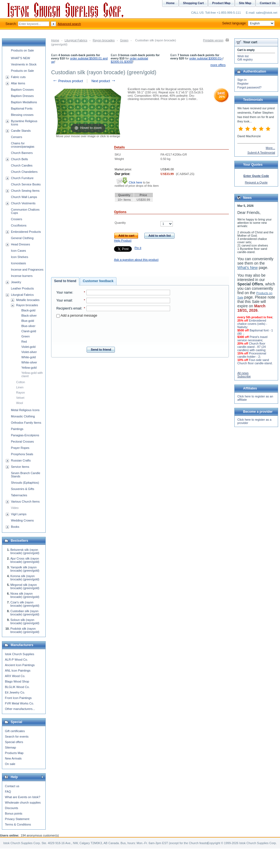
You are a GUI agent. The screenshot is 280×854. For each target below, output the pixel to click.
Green (124, 40)
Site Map (245, 3)
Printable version (213, 40)
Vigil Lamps (19, 514)
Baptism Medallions (24, 102)
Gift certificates (15, 731)
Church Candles (22, 165)
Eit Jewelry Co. (15, 692)
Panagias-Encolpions (25, 435)
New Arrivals (13, 758)
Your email (64, 300)
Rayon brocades (104, 40)
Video (15, 507)
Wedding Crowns (22, 520)
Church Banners (22, 152)
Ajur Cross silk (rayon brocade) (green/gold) (24, 560)
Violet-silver (29, 352)
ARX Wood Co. (15, 676)
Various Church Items (25, 501)
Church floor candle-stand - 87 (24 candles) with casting (251, 347)
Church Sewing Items (25, 190)
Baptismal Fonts (22, 108)
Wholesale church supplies (23, 802)
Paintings (17, 429)
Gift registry (245, 59)
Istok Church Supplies (19, 654)
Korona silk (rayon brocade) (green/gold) (24, 577)
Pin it (138, 248)
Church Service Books (26, 184)
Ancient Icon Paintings (20, 665)
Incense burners (22, 275)
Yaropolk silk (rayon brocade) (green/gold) (24, 569)
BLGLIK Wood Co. (17, 687)
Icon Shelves (19, 257)
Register (243, 83)
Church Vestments (23, 203)
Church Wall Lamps (24, 197)
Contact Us (268, 3)
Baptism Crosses (22, 89)
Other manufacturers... (20, 708)
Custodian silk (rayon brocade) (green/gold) (24, 612)
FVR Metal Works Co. (19, 703)
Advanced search (69, 23)
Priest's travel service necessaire (252, 338)
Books (15, 526)
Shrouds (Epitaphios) (25, 482)
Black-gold (28, 310)
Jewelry (16, 282)
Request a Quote (256, 182)
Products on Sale (22, 50)
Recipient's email (68, 308)
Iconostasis (18, 263)
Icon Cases (18, 250)
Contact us (12, 786)
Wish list (243, 56)
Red (24, 341)
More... (270, 148)
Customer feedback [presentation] (98, 281)
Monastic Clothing (23, 416)
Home (55, 40)
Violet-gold (28, 346)
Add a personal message (76, 315)
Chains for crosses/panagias (22, 145)
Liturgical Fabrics (76, 40)
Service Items (20, 466)
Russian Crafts (21, 460)
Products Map (14, 753)
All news (243, 373)
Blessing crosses (22, 114)
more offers (218, 65)
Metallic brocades (28, 300)
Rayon (20, 392)
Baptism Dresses (22, 96)
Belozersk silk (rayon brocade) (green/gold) (24, 551)
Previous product (67, 81)
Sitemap (10, 747)
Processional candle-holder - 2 (251, 355)
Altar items (18, 83)
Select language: (248, 23)
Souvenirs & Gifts (22, 489)
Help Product (123, 240)
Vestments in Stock (24, 64)
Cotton (20, 382)
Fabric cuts (18, 77)
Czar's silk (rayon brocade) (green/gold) (24, 604)
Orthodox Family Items (26, 422)
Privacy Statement (17, 819)
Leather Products (22, 288)
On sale (10, 764)
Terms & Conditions (18, 824)
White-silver (29, 362)
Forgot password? (249, 87)
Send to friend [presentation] (65, 281)
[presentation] (113, 330)
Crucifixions (19, 225)
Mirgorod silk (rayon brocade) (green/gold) (24, 586)
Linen (20, 387)
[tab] (65, 281)
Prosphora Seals (22, 454)
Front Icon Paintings (18, 698)
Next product (103, 81)
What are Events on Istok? (22, 797)
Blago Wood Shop (17, 681)
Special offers (14, 742)
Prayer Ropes (20, 447)
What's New (247, 267)
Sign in (242, 79)
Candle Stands (21, 130)
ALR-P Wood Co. (16, 659)
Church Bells (19, 159)
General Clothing (22, 238)
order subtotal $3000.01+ (206, 58)
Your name (64, 292)
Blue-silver (28, 326)
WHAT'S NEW (20, 58)
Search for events (16, 736)
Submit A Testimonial (261, 152)
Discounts (11, 808)
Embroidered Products (26, 231)
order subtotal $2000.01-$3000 (129, 60)
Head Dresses (20, 244)
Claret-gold (28, 331)
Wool (19, 403)
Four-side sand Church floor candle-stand (254, 361)
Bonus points (13, 813)
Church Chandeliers (24, 171)
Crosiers (16, 219)
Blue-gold (27, 320)
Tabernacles (19, 495)
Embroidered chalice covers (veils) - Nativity (252, 324)
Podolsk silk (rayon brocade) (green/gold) (24, 630)
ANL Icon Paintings (17, 670)
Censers (16, 137)
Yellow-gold (29, 367)
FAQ (8, 791)
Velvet (20, 397)
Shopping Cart (193, 3)
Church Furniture (22, 178)
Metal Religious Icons (25, 410)
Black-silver (29, 315)
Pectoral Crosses (22, 441)
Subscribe (244, 376)
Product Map (221, 3)
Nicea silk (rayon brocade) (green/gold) (24, 595)
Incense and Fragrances (27, 269)
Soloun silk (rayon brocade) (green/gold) (24, 621)
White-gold (28, 357)
